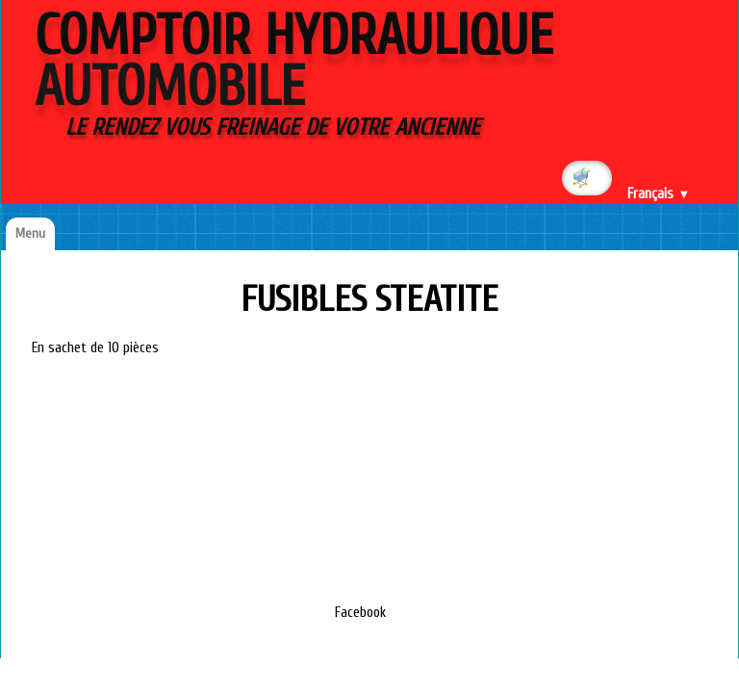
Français (658, 194)
